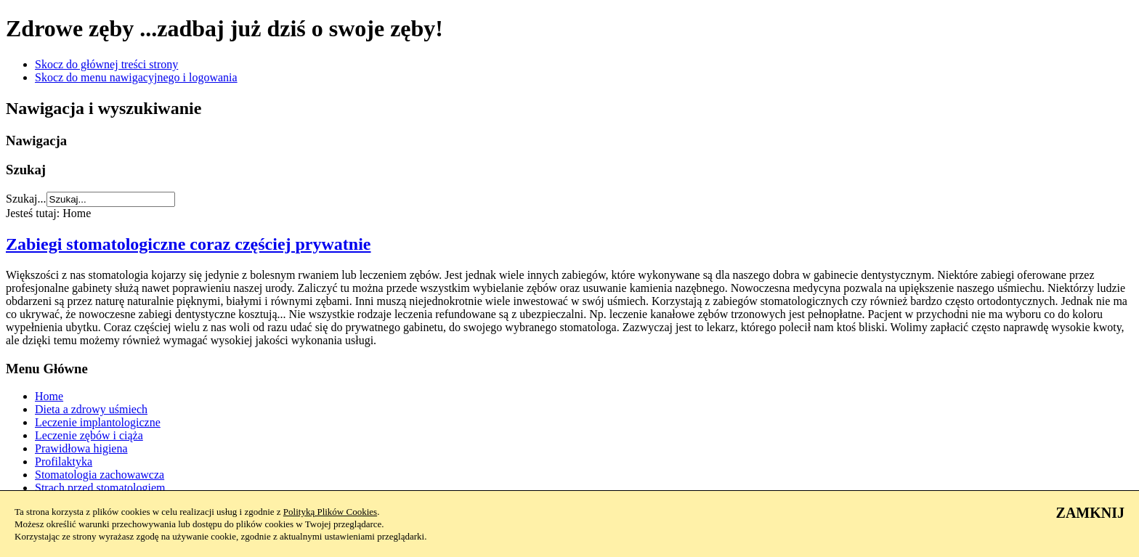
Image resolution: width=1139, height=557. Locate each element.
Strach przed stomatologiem (100, 487)
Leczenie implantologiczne (98, 422)
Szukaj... (26, 198)
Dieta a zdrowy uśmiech (91, 409)
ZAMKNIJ (1090, 513)
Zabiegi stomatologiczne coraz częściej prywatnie (188, 244)
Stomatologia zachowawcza (99, 474)
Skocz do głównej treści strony (106, 64)
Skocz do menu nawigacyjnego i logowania (136, 77)
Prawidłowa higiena (81, 448)
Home (49, 396)
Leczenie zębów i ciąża (89, 435)
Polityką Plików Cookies (330, 511)
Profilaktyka (63, 461)
